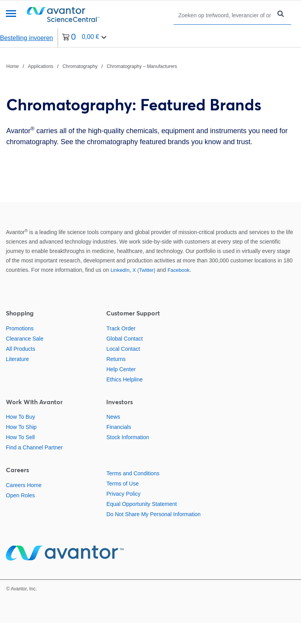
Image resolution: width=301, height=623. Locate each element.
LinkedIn (120, 270)
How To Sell (20, 437)
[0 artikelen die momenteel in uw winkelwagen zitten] (84, 38)
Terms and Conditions (132, 473)
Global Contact (124, 338)
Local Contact (123, 349)
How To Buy (20, 417)
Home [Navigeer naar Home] (12, 66)
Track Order (120, 328)
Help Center (121, 369)
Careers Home (24, 485)
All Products (20, 349)
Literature (17, 359)
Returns (115, 359)
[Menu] (11, 14)
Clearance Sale (25, 338)
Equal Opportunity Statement (141, 504)
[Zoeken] (225, 15)
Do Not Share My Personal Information (153, 514)
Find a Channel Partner (34, 447)
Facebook (179, 270)
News (113, 417)
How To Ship (21, 427)
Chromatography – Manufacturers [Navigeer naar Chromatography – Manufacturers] (142, 66)
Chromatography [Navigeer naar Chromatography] (79, 66)
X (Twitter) (143, 270)
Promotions (20, 328)
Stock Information (127, 437)
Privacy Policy (123, 494)
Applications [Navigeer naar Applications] (40, 66)
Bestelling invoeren (26, 38)
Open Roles (20, 495)
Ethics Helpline (124, 379)
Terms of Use (122, 483)
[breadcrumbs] (91, 66)
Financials (118, 427)
